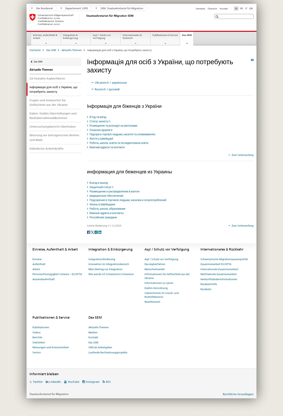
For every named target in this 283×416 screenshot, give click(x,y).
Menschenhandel (154, 269)
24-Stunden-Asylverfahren (47, 78)
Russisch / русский (107, 89)
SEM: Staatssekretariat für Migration (119, 8)
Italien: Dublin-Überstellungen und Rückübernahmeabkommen (52, 116)
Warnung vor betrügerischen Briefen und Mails (54, 137)
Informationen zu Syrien (158, 282)
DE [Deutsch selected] (236, 8)
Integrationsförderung (101, 259)
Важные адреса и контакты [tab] (106, 213)
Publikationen (40, 327)
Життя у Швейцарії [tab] (101, 138)
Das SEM (187, 36)
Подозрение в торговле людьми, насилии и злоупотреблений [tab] (127, 200)
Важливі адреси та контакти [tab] (107, 147)
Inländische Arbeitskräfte (46, 148)
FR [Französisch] (241, 8)
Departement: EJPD (74, 8)
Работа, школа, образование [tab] (107, 208)
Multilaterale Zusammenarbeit (218, 274)
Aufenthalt (38, 264)
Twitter (38, 382)
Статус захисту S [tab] (100, 121)
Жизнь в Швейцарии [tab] (102, 204)
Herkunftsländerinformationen (218, 279)
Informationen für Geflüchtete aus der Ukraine (167, 276)
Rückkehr (205, 289)
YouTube (73, 382)
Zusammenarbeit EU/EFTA (215, 264)
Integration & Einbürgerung (70, 36)
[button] (217, 16)
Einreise (37, 259)
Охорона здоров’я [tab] (100, 130)
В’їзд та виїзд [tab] (97, 117)
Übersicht (212, 8)
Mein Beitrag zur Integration (105, 269)
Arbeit (36, 269)
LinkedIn (55, 382)
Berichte (37, 337)
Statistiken (38, 342)
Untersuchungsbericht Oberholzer (52, 126)
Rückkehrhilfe (208, 284)
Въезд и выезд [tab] (98, 182)
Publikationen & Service (165, 35)
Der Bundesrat (42, 8)
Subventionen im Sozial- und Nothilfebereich (161, 294)
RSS (108, 382)
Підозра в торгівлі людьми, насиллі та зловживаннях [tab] (122, 134)
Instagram (93, 382)
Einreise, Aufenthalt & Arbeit (45, 36)
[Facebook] (89, 232)
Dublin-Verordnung (156, 288)
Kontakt (224, 8)
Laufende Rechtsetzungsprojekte (107, 352)
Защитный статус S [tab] (101, 187)
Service (36, 352)
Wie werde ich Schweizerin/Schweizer (111, 274)
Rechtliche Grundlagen (238, 394)
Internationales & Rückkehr (132, 36)
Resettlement (152, 301)
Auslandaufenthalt (43, 279)
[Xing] (96, 232)
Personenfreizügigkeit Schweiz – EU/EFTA (57, 274)
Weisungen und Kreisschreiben (50, 347)
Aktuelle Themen (72, 50)
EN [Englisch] (251, 8)
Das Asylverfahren (154, 264)
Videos (36, 332)
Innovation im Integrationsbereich (108, 264)
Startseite (200, 8)
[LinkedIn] (99, 232)
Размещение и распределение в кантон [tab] (114, 191)
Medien (92, 332)
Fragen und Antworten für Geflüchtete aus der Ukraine (48, 102)
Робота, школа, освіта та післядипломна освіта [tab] (118, 142)
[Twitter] (93, 232)
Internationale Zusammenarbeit (219, 269)
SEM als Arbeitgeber (100, 347)
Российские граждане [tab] (103, 217)
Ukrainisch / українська (111, 82)
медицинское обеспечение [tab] (106, 195)
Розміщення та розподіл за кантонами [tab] (113, 125)
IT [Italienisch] (246, 8)
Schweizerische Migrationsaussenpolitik (224, 259)
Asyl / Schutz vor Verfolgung (102, 36)
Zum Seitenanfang (242, 154)
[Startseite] (85, 19)
